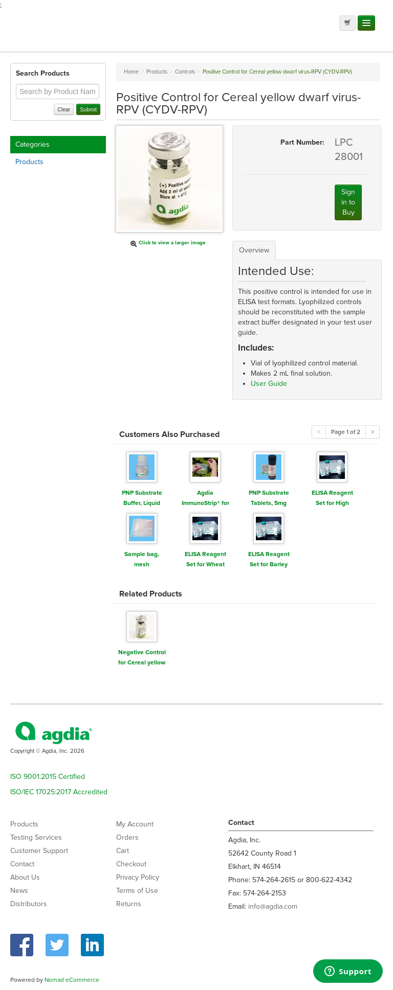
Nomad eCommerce (72, 979)
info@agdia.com (272, 906)
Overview (254, 250)
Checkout (131, 864)
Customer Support (39, 850)
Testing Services (36, 837)
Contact (22, 864)
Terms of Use (137, 890)
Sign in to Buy (348, 202)
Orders (127, 837)
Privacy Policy (137, 877)
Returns (128, 904)
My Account (135, 824)
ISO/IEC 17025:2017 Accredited (58, 792)
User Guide (269, 383)
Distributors (28, 904)
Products (29, 161)
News (19, 890)
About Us (25, 877)
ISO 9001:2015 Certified (47, 776)
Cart (122, 850)
